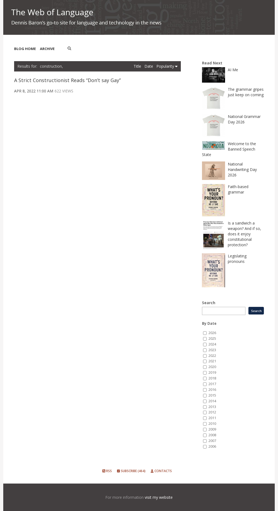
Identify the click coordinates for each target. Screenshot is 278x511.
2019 (212, 372)
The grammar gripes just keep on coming (246, 92)
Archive (47, 48)
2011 (212, 418)
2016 (212, 389)
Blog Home (25, 48)
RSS (107, 471)
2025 (212, 338)
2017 (212, 384)
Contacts (161, 471)
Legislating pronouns (237, 258)
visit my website (159, 497)
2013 (212, 406)
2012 (212, 412)
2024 (212, 344)
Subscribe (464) (131, 471)
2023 (212, 350)
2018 (212, 378)
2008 (212, 435)
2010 (212, 423)
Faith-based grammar (238, 189)
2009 (212, 429)
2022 (212, 355)
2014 (212, 401)
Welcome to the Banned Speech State (229, 149)
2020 (212, 366)
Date (149, 66)
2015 (212, 395)
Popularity (167, 66)
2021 (212, 361)
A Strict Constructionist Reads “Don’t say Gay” (67, 80)
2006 (212, 446)
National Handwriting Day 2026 (242, 169)
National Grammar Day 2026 (244, 119)
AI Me (233, 69)
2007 (212, 440)
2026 (212, 333)
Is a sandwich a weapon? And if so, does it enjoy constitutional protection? (244, 233)
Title (138, 66)
